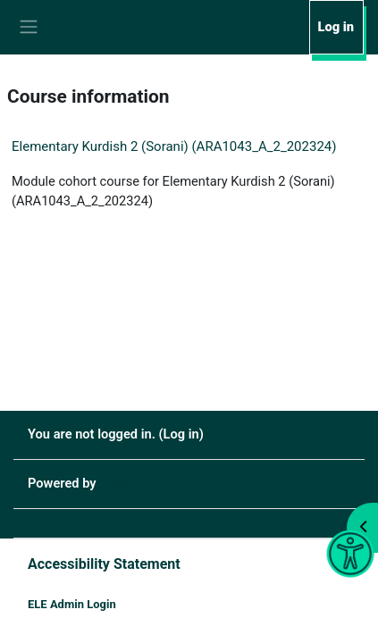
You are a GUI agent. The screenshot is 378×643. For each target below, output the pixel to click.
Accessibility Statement (104, 563)
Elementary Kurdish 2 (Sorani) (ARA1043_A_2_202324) (174, 146)
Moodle (121, 483)
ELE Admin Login (72, 604)
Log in (335, 27)
